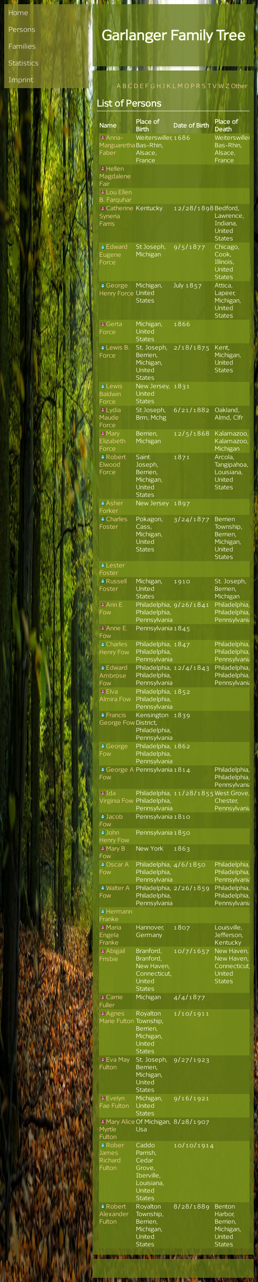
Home (18, 12)
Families (22, 46)
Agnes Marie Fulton (116, 1017)
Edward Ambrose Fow (113, 675)
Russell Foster (113, 584)
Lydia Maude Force (110, 417)
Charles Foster (113, 522)
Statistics (23, 63)
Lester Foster (112, 568)
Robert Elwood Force (112, 464)
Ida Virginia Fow (116, 796)
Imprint (20, 80)
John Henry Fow (114, 836)
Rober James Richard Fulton (111, 1156)
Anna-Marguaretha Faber (117, 145)
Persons (21, 29)
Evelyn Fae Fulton (114, 1101)
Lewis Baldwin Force (110, 393)
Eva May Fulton (114, 1063)
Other (239, 85)
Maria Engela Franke (110, 935)
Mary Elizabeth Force (112, 441)
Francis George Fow (117, 718)
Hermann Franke (115, 915)
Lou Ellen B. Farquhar (115, 195)
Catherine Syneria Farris (116, 215)
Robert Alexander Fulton (113, 1214)
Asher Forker (111, 506)
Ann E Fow (110, 608)
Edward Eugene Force (113, 254)
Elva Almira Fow (115, 695)
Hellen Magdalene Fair (115, 176)
